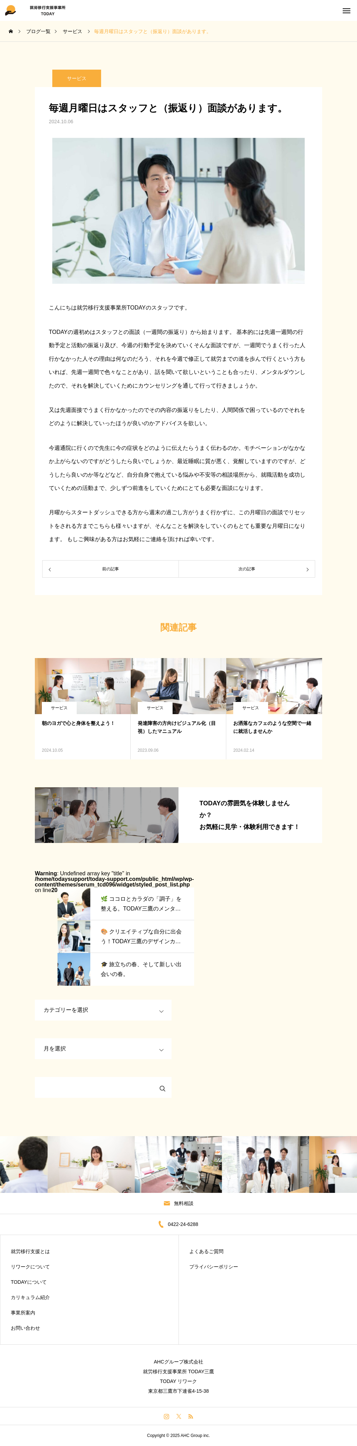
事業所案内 (23, 1312)
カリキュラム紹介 (30, 1297)
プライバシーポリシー (213, 1266)
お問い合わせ (25, 1328)
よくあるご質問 (206, 1251)
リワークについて (30, 1266)
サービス (59, 707)
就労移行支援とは (30, 1251)
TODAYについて (29, 1282)
